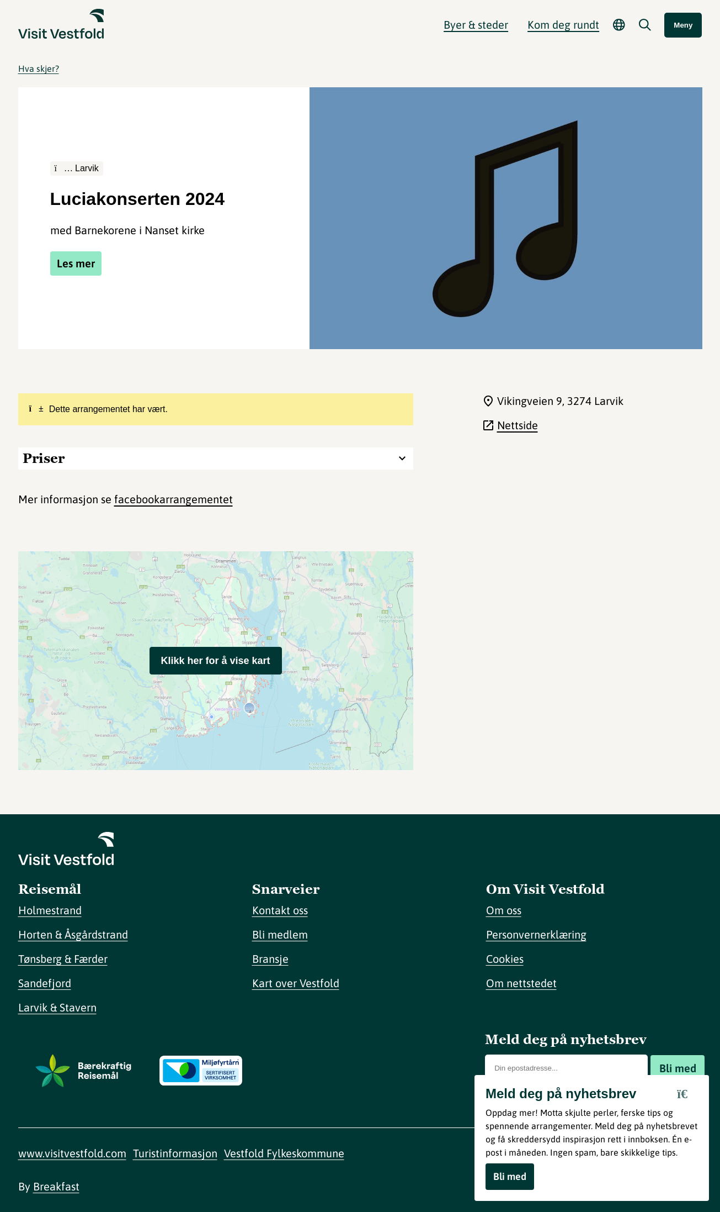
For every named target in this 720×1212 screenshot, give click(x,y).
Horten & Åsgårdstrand (73, 934)
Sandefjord (44, 983)
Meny (683, 25)
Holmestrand (50, 910)
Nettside (517, 425)
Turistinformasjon (175, 1153)
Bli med (677, 1068)
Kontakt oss (280, 910)
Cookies (505, 958)
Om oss (503, 910)
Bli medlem (280, 934)
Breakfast (56, 1186)
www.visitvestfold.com (72, 1153)
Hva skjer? (38, 68)
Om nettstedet (521, 983)
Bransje (270, 958)
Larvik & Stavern (57, 1007)
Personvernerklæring (536, 934)
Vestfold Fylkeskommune (284, 1153)
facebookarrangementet (173, 499)
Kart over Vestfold (295, 983)
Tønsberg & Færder (63, 958)
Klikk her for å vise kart (215, 660)
